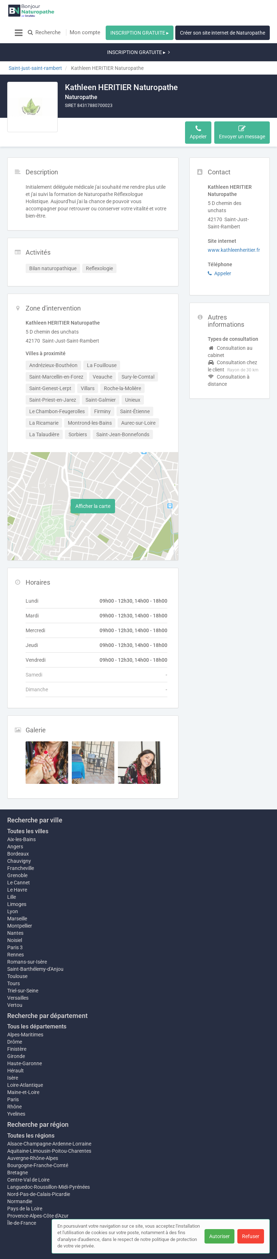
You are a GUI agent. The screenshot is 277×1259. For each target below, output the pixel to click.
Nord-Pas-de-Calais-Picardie (38, 1172)
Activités (114, 110)
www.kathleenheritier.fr (234, 225)
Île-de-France (21, 1201)
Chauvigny (19, 836)
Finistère (16, 1027)
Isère (12, 1056)
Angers (15, 821)
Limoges (16, 879)
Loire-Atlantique (25, 1063)
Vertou (14, 983)
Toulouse (17, 954)
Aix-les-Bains (21, 814)
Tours (13, 962)
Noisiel (14, 918)
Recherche (44, 32)
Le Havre (17, 864)
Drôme (14, 1020)
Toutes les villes (27, 806)
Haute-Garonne (24, 1042)
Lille (11, 872)
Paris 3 (15, 926)
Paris (13, 1078)
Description (82, 110)
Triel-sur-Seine (22, 969)
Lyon (12, 886)
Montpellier (19, 904)
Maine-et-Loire (23, 1070)
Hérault (15, 1049)
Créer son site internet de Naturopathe (222, 33)
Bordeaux (18, 828)
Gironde (16, 1034)
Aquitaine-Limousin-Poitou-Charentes (49, 1129)
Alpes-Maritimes (25, 1013)
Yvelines (16, 1092)
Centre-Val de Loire (28, 1158)
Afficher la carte (92, 481)
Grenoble (17, 850)
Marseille (17, 893)
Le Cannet (18, 857)
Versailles (17, 976)
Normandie (19, 1180)
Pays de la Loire (24, 1187)
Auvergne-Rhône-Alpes (32, 1136)
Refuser (250, 1236)
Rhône (14, 1085)
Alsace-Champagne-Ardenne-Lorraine (49, 1122)
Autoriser (219, 1236)
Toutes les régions (30, 1114)
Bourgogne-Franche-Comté (37, 1144)
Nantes (15, 911)
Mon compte (85, 32)
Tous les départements (36, 1004)
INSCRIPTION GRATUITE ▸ (139, 33)
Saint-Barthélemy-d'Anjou (35, 947)
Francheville (20, 843)
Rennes (15, 933)
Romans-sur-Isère (27, 940)
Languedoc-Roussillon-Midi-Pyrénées (48, 1165)
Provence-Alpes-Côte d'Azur (38, 1194)
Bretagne (17, 1151)
